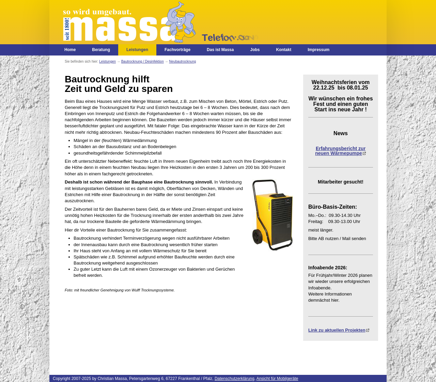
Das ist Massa (220, 49)
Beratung (101, 49)
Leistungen (137, 49)
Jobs (255, 49)
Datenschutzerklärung (234, 378)
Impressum (318, 49)
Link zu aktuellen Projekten (336, 330)
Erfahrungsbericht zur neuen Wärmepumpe (340, 151)
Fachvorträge (177, 49)
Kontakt (283, 49)
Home (70, 49)
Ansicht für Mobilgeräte (277, 378)
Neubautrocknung (182, 61)
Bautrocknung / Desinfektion (142, 61)
